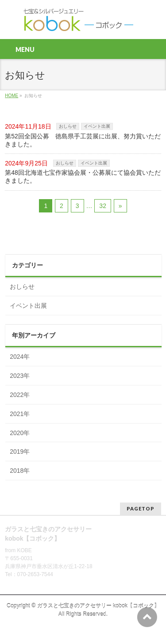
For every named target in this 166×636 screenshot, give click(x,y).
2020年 (20, 432)
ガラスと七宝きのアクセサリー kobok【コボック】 (98, 606)
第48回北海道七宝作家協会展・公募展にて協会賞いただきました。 (83, 176)
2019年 (20, 451)
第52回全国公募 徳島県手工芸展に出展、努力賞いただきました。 (83, 140)
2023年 (20, 375)
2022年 (20, 394)
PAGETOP (140, 508)
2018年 (20, 470)
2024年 (20, 356)
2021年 (20, 413)
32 (102, 205)
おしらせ (68, 126)
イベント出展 (97, 126)
